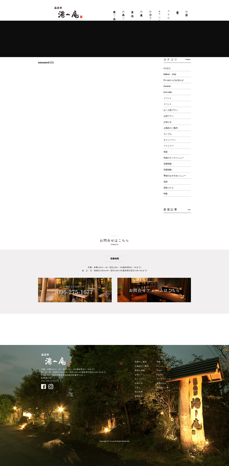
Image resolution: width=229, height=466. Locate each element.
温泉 (166, 181)
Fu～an (160, 366)
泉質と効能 (132, 11)
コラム (168, 13)
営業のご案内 (114, 13)
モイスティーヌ (164, 379)
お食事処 (141, 11)
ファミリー (169, 146)
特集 (166, 193)
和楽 (166, 152)
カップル (168, 134)
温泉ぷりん (169, 187)
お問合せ (186, 12)
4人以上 (167, 68)
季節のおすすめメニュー (175, 175)
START (160, 375)
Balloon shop (170, 74)
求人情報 (177, 10)
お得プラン (150, 15)
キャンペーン (159, 17)
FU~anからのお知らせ (174, 80)
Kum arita (168, 92)
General (167, 86)
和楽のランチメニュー (174, 158)
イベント (168, 98)
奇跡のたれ (162, 383)
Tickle (159, 370)
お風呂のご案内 (123, 14)
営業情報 (168, 164)
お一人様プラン (171, 110)
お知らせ (168, 122)
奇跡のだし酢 (163, 387)
